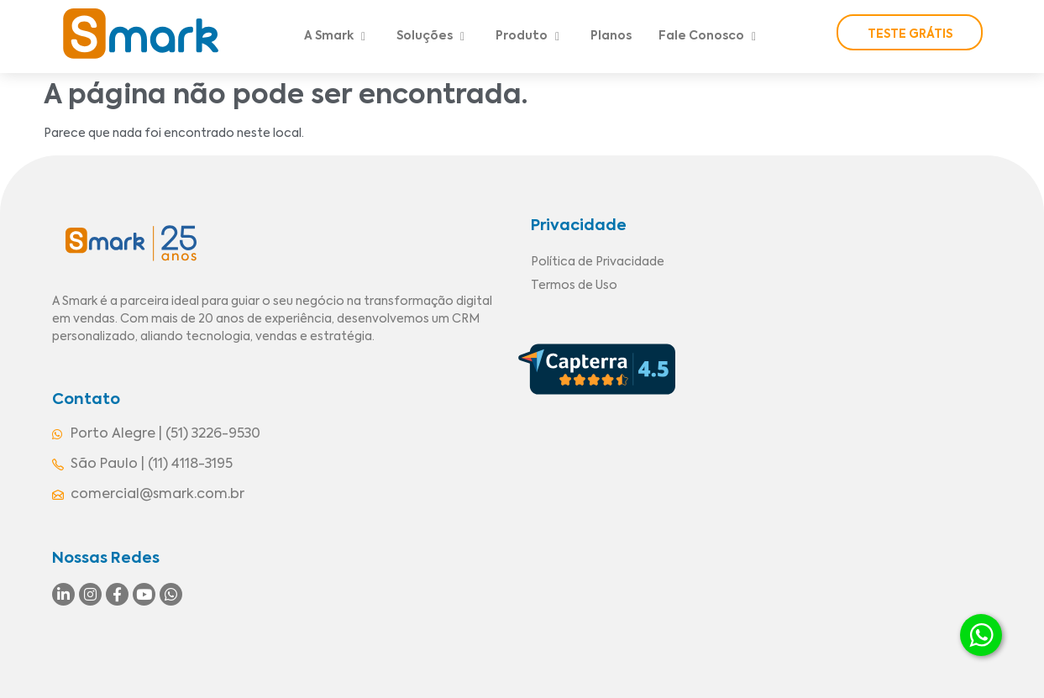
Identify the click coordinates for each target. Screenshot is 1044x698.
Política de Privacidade (597, 262)
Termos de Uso (574, 285)
